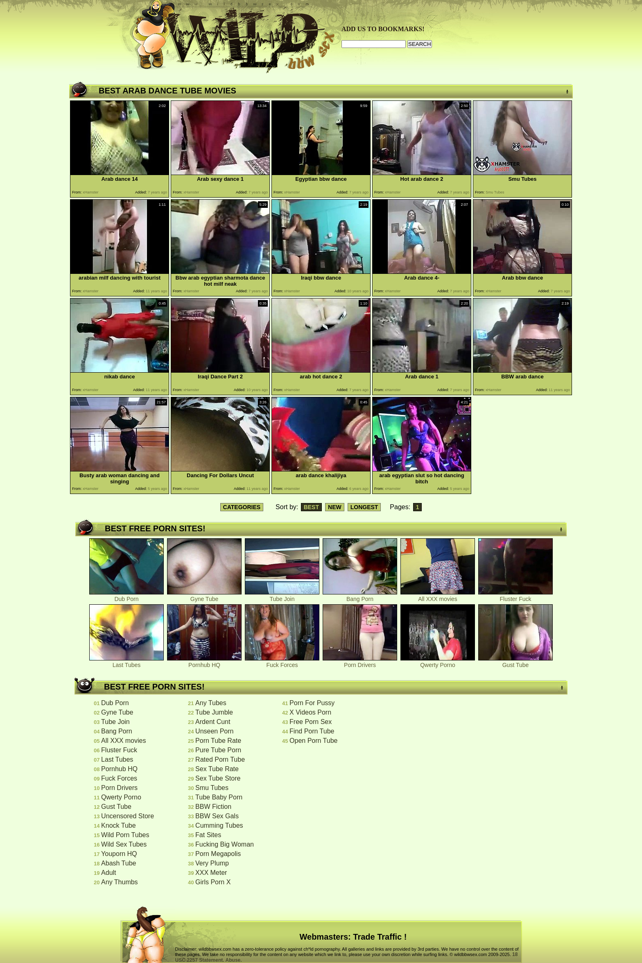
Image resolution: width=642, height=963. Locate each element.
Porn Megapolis (218, 853)
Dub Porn (126, 596)
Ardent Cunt (212, 721)
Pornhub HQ (204, 662)
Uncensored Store (127, 816)
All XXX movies (437, 596)
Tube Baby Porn (218, 797)
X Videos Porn (310, 712)
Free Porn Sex (310, 721)
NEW (334, 507)
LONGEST (364, 507)
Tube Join (282, 596)
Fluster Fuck (515, 596)
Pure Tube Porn (218, 750)
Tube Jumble (214, 712)
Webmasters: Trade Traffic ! (353, 936)
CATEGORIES (242, 507)
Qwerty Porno (437, 662)
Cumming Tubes (219, 825)
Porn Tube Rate (218, 740)
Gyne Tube (204, 596)
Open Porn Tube (313, 740)
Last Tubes (126, 662)
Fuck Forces (282, 662)
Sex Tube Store (217, 778)
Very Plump (212, 863)
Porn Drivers (360, 662)
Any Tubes (210, 702)
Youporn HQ (119, 853)
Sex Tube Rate (217, 768)
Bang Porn (360, 596)
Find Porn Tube (311, 731)
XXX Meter (211, 872)
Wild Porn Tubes (125, 834)
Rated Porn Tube (220, 759)
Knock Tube (118, 825)
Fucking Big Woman (224, 844)
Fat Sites (208, 834)
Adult (108, 872)
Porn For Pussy (312, 702)
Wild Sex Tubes (124, 844)
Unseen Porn (214, 731)
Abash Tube (118, 863)
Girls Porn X (213, 882)
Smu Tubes (211, 787)
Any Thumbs (119, 882)
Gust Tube (515, 662)
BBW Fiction (213, 806)
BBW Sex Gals (217, 816)
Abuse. (234, 960)
